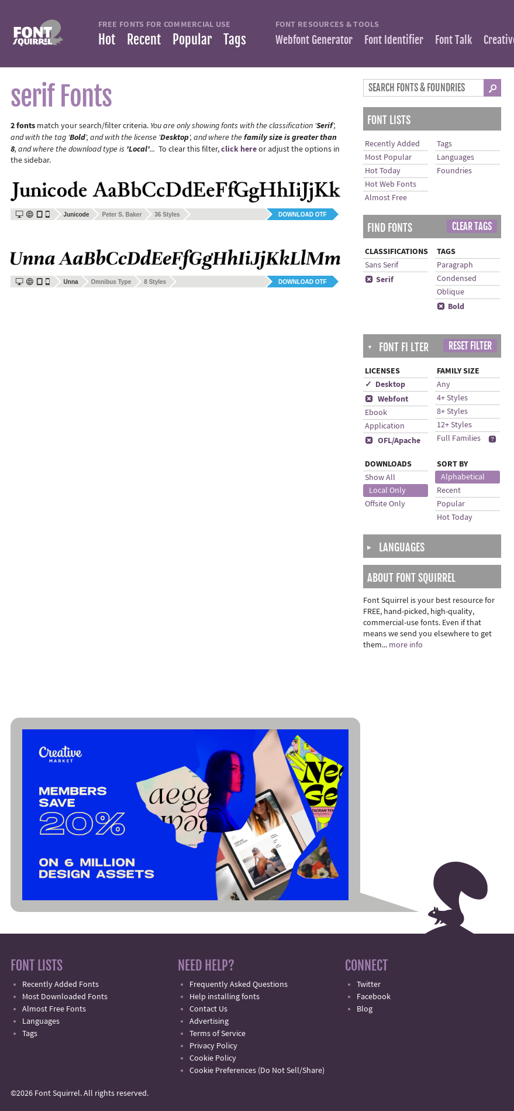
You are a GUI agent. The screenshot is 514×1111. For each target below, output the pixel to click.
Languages (455, 157)
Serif (379, 280)
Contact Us (208, 1009)
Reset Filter (470, 346)
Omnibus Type (111, 282)
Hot (106, 39)
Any (443, 384)
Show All (380, 477)
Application (385, 426)
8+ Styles (452, 411)
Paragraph (455, 265)
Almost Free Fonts (54, 1009)
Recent (144, 39)
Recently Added (392, 144)
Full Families (459, 438)
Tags (234, 39)
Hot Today (383, 171)
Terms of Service (217, 1033)
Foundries (454, 171)
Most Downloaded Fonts (65, 997)
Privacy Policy (213, 1046)
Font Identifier (393, 39)
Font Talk (453, 39)
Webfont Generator (314, 39)
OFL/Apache (392, 441)
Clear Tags (472, 226)
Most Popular (388, 157)
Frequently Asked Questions (238, 984)
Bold (450, 307)
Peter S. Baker (122, 214)
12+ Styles (454, 425)
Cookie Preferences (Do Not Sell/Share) (257, 1070)
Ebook (376, 412)
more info (406, 645)
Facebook (374, 997)
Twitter (369, 984)
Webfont (386, 399)
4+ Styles (452, 398)
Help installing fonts (224, 997)
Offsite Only (385, 504)
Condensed (457, 278)
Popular (192, 39)
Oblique (450, 292)
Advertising (209, 1021)
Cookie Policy (212, 1058)
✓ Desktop (385, 384)
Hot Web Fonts (390, 184)
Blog (364, 1009)
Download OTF (302, 214)
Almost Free (386, 198)
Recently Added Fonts (60, 984)
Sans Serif (381, 265)
